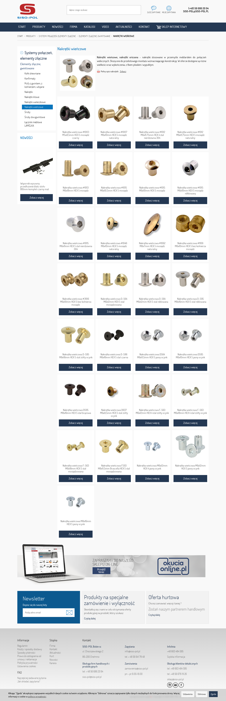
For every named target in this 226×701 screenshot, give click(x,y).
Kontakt (144, 27)
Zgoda (213, 694)
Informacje (23, 640)
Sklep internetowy (171, 27)
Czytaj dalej (90, 618)
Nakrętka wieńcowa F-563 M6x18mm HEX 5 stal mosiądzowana (76, 468)
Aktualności (124, 27)
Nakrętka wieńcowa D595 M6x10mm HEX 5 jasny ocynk (190, 356)
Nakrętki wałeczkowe (35, 102)
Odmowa (202, 694)
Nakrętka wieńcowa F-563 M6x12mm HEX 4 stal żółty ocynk (152, 411)
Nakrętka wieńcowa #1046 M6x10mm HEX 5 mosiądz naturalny (114, 246)
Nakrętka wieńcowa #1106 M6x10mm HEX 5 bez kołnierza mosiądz (190, 246)
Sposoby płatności (26, 652)
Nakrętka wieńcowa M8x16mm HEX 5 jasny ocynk (76, 522)
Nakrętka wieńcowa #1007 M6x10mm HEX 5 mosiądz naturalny (114, 134)
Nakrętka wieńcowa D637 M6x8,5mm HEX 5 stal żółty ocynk (114, 412)
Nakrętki (29, 92)
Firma (73, 27)
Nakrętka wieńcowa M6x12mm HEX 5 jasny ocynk (190, 467)
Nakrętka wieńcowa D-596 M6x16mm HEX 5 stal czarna (114, 356)
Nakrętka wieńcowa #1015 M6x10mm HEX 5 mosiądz (152, 189)
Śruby (27, 112)
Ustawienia (187, 694)
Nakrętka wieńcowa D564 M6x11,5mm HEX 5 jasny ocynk (152, 356)
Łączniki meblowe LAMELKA (33, 124)
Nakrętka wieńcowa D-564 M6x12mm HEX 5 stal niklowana (152, 300)
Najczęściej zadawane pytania (31, 678)
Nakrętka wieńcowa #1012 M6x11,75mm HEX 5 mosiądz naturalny (190, 134)
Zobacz (123, 71)
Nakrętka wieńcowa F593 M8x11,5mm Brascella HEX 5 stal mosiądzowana (114, 468)
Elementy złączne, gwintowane (30, 66)
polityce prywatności (37, 696)
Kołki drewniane (32, 73)
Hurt (52, 656)
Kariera (53, 663)
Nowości (57, 27)
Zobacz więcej (76, 145)
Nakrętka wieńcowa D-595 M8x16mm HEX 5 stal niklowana (190, 300)
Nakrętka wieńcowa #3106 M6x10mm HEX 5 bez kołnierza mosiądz (75, 301)
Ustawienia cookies (26, 666)
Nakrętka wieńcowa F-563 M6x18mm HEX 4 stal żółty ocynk (190, 411)
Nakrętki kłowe (32, 97)
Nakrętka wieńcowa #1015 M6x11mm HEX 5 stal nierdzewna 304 (76, 246)
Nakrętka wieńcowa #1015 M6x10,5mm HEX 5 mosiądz (114, 189)
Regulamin (22, 645)
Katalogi (89, 27)
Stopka (53, 640)
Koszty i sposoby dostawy (29, 649)
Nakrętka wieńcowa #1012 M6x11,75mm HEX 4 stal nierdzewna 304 (152, 134)
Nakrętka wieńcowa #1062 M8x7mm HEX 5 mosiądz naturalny (152, 246)
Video (105, 27)
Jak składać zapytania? (28, 681)
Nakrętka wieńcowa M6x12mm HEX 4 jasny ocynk (152, 467)
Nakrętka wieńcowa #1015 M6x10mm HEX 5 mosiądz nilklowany (190, 190)
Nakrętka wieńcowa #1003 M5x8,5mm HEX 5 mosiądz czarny (75, 134)
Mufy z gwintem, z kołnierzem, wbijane (34, 85)
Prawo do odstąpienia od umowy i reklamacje (29, 657)
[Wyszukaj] (135, 10)
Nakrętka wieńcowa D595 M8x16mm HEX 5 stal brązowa (76, 411)
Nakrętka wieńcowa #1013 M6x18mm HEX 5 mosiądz (76, 189)
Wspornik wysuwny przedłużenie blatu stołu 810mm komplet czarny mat (34, 186)
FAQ (19, 672)
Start (22, 27)
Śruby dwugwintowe (35, 117)
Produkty (38, 27)
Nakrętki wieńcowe (34, 107)
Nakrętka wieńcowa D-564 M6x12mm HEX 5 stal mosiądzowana (114, 301)
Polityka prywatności (27, 662)
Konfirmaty (30, 78)
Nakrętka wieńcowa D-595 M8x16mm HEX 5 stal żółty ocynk (75, 356)
